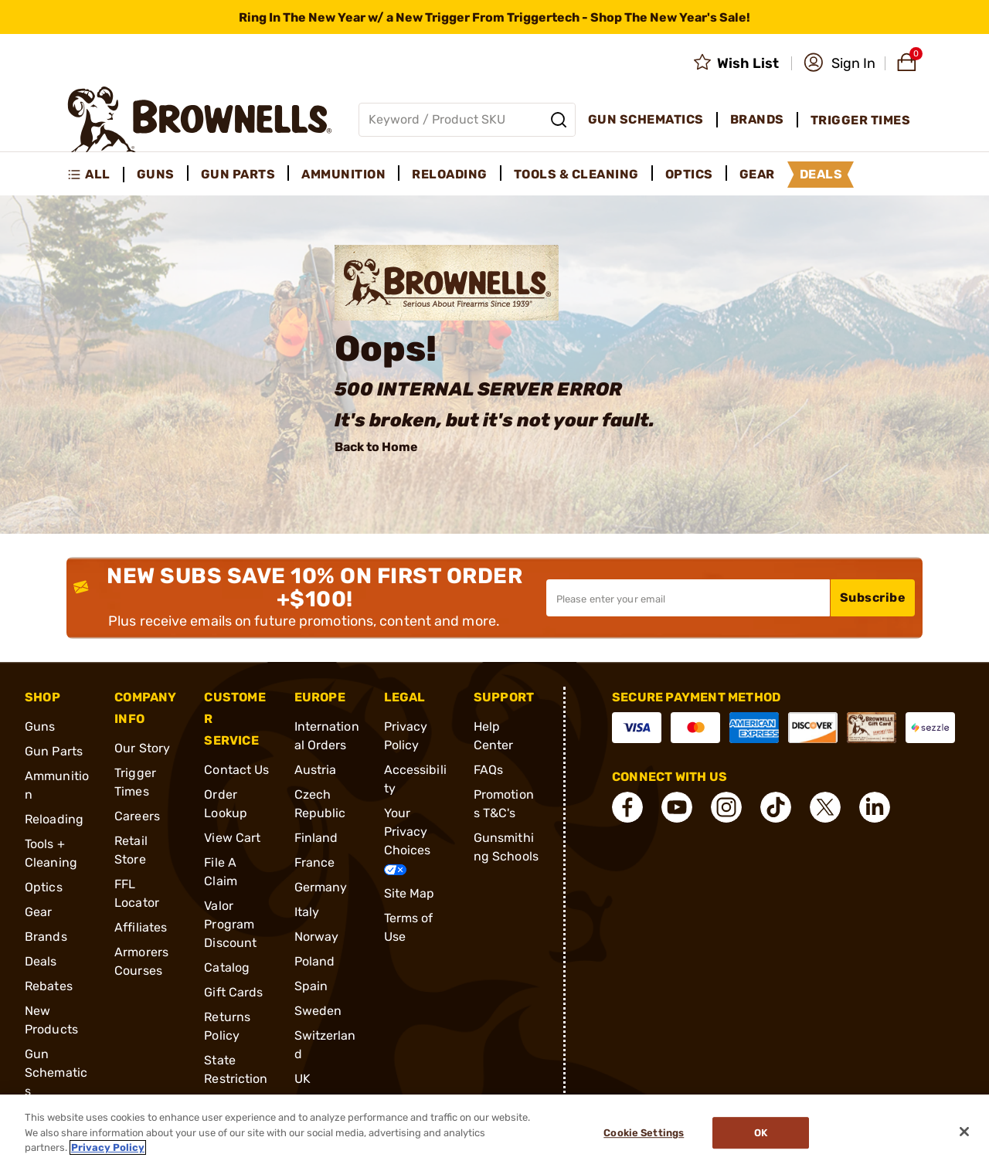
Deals (41, 961)
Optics (44, 887)
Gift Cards (233, 992)
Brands (46, 936)
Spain (311, 986)
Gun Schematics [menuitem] (646, 119)
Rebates (49, 986)
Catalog (227, 967)
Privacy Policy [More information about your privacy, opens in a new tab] (107, 1147)
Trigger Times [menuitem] (861, 120)
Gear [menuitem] (757, 174)
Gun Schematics (56, 1072)
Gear (38, 912)
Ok (760, 1133)
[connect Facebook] (627, 807)
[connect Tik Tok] (775, 807)
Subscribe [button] (873, 597)
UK (302, 1078)
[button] (839, 63)
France (314, 862)
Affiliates (140, 927)
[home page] (199, 119)
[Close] (964, 1132)
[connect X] (825, 807)
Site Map (409, 893)
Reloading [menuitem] (450, 174)
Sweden (318, 1010)
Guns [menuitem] (156, 174)
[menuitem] (95, 174)
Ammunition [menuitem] (343, 174)
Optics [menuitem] (689, 174)
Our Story (142, 748)
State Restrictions (235, 1079)
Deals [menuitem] (821, 174)
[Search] (558, 120)
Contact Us (236, 769)
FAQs (488, 769)
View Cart (232, 837)
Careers (137, 816)
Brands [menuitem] (757, 119)
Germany (321, 887)
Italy (307, 912)
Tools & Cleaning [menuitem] (576, 174)
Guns (40, 726)
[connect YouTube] (676, 807)
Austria (315, 769)
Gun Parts (54, 751)
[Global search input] (467, 120)
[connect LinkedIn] (874, 807)
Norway (316, 936)
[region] (494, 1133)
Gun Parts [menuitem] (238, 174)
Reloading (54, 819)
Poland (314, 961)
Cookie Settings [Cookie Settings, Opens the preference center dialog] (643, 1133)
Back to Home (376, 447)
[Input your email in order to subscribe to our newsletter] (688, 597)
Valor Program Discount (230, 924)
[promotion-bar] (494, 17)
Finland (316, 837)
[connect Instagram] (726, 807)
